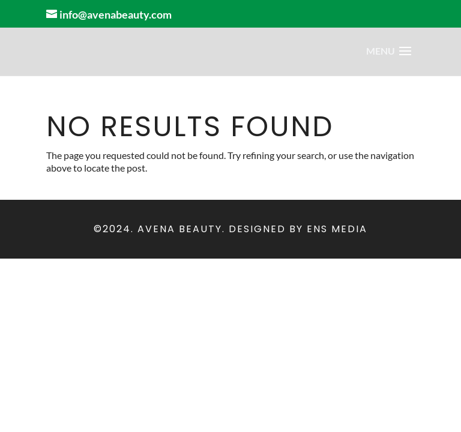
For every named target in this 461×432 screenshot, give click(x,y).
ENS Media (337, 229)
